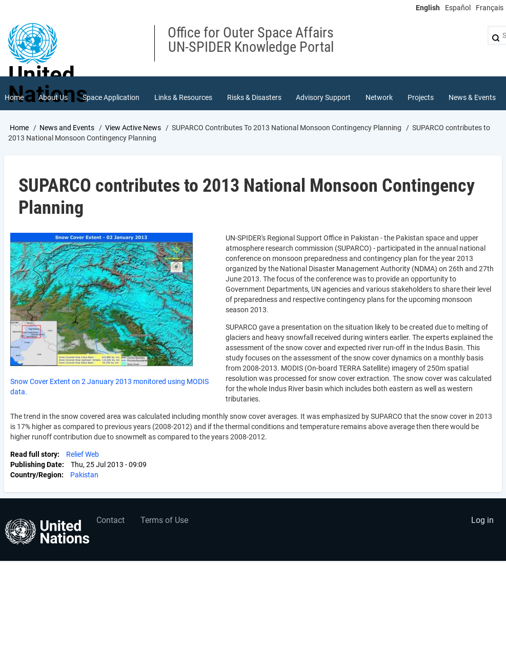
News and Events (66, 128)
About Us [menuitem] (53, 97)
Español (458, 8)
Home (19, 128)
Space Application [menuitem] (111, 97)
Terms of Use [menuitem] (164, 520)
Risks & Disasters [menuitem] (254, 97)
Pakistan (84, 475)
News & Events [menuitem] (472, 97)
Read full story (33, 454)
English (428, 8)
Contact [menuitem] (110, 520)
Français (489, 8)
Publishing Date (36, 464)
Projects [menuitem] (421, 97)
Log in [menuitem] (482, 520)
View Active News (133, 128)
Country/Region (36, 475)
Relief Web (82, 454)
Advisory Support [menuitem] (323, 97)
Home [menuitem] (14, 97)
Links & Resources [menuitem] (183, 97)
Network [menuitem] (379, 97)
